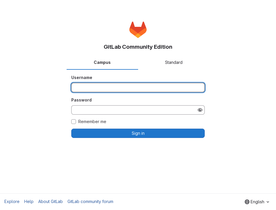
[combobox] (257, 201)
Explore (12, 201)
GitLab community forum (90, 201)
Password (81, 99)
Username (81, 77)
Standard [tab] (174, 62)
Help (29, 201)
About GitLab (50, 201)
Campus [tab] (102, 62)
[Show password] (200, 110)
